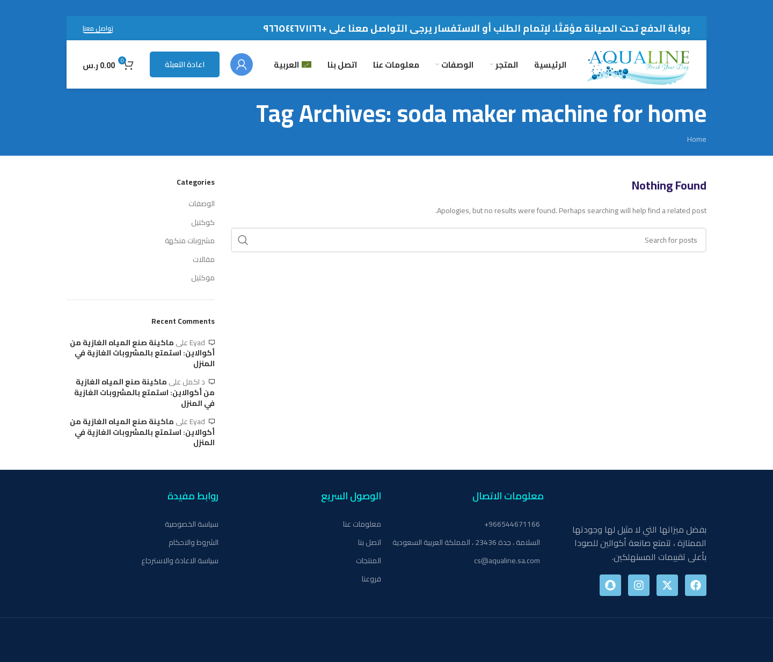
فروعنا (371, 579)
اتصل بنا (369, 542)
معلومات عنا (362, 524)
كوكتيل (203, 222)
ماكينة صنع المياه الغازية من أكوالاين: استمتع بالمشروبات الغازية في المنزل (142, 353)
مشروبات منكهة (190, 241)
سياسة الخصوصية (191, 524)
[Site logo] (638, 64)
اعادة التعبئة (185, 64)
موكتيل (203, 278)
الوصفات (201, 204)
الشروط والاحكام (193, 542)
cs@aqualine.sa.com (507, 561)
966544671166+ (512, 524)
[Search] (469, 240)
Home (696, 139)
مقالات (204, 259)
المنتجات (368, 561)
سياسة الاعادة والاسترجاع (179, 561)
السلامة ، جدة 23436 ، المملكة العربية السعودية (466, 542)
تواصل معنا (98, 29)
